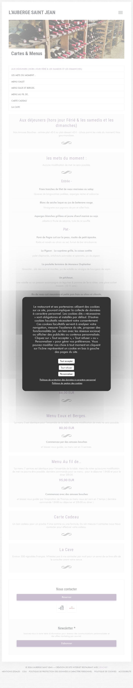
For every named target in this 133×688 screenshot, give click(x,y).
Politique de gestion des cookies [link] (67, 383)
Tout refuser (66, 367)
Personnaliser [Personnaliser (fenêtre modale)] (66, 374)
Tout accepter (66, 361)
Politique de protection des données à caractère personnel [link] (68, 379)
